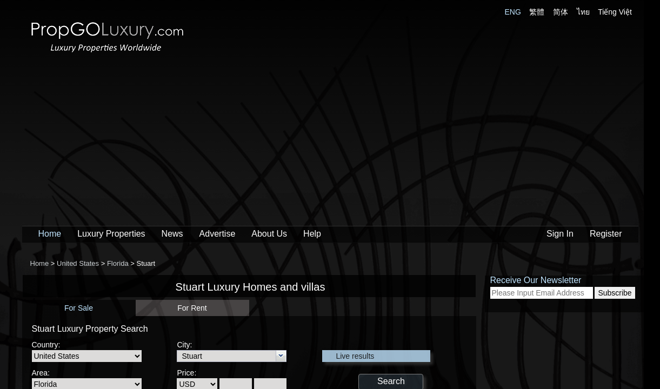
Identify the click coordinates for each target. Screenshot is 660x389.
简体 (560, 12)
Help (312, 233)
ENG (513, 12)
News (172, 233)
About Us (269, 233)
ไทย (583, 12)
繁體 (536, 12)
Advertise (217, 233)
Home (50, 233)
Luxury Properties (111, 233)
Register (606, 233)
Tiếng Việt (615, 12)
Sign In (560, 233)
